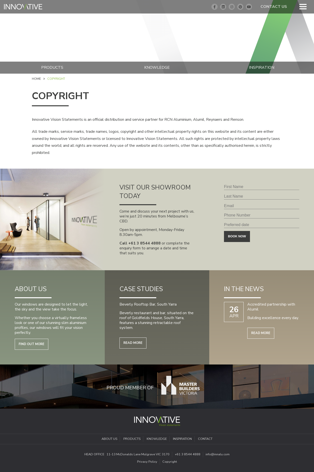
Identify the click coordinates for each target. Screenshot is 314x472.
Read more (133, 343)
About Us (109, 439)
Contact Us (274, 6)
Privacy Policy (147, 461)
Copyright (169, 461)
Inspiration (182, 439)
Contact (205, 439)
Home (36, 79)
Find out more (31, 344)
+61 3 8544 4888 (144, 243)
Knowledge (157, 67)
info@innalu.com (218, 454)
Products (52, 67)
